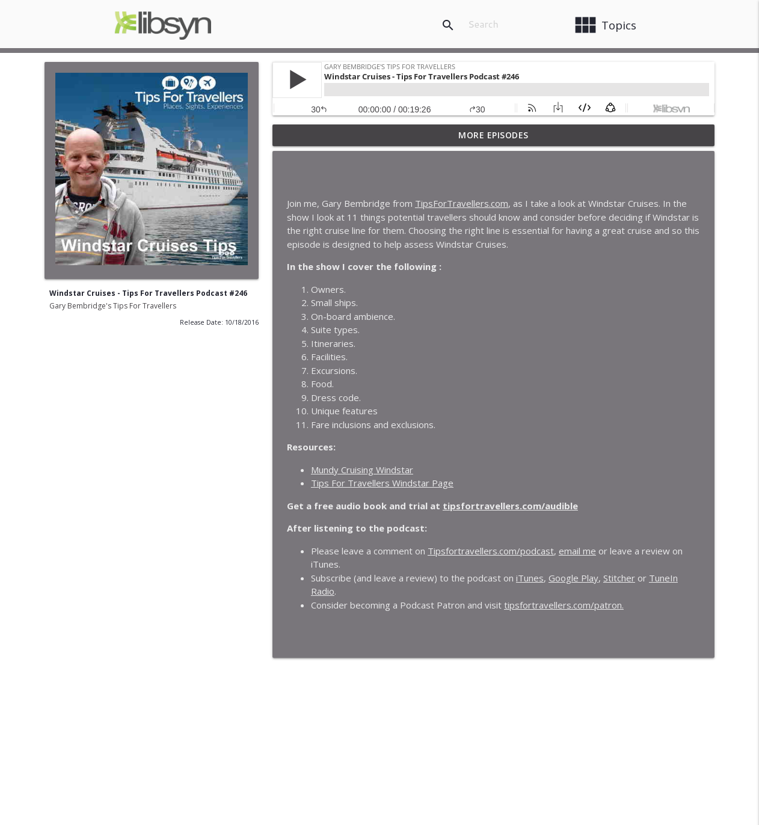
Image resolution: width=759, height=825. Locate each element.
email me (577, 551)
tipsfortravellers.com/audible (510, 506)
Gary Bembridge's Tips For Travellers (112, 306)
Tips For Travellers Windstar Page (382, 483)
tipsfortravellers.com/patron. (564, 605)
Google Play (573, 578)
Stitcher (619, 578)
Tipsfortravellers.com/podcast (491, 551)
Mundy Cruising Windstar (362, 470)
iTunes (530, 578)
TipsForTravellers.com (461, 203)
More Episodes (493, 135)
